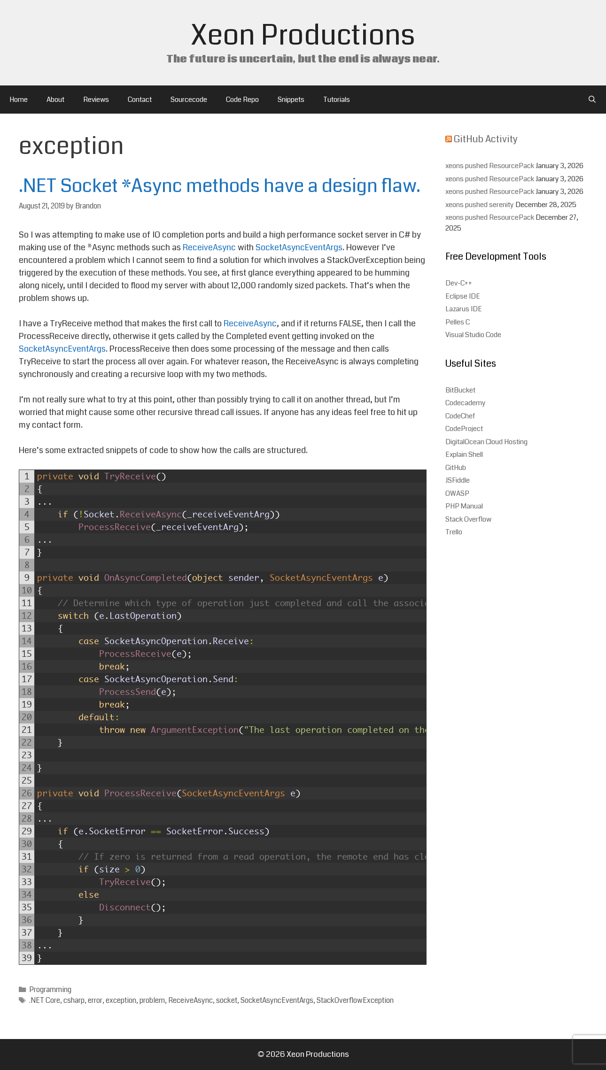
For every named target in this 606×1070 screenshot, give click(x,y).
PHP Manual (464, 506)
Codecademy (465, 403)
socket (226, 1000)
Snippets (291, 99)
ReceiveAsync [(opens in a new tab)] (250, 323)
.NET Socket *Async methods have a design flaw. (219, 186)
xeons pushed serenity (479, 205)
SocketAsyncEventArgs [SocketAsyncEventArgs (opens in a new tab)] (62, 349)
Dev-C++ (458, 283)
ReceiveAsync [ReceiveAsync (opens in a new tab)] (210, 247)
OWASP (457, 493)
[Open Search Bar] (592, 99)
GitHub (455, 467)
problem (152, 1000)
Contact (140, 99)
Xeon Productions (303, 35)
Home (18, 99)
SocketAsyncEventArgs (277, 1000)
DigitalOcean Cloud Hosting (486, 442)
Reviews (96, 99)
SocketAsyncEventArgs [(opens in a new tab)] (299, 247)
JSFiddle (457, 480)
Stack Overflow (468, 519)
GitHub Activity (486, 139)
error (95, 1000)
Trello (453, 532)
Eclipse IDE (462, 296)
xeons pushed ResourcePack (489, 166)
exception (121, 1000)
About (55, 99)
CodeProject (464, 428)
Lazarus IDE (463, 309)
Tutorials (336, 99)
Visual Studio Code (473, 335)
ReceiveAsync (190, 1000)
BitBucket (460, 390)
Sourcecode (189, 99)
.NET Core (44, 1000)
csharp (74, 1000)
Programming (50, 990)
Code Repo (242, 99)
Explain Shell (464, 454)
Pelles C (457, 322)
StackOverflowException (355, 1000)
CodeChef (460, 416)
